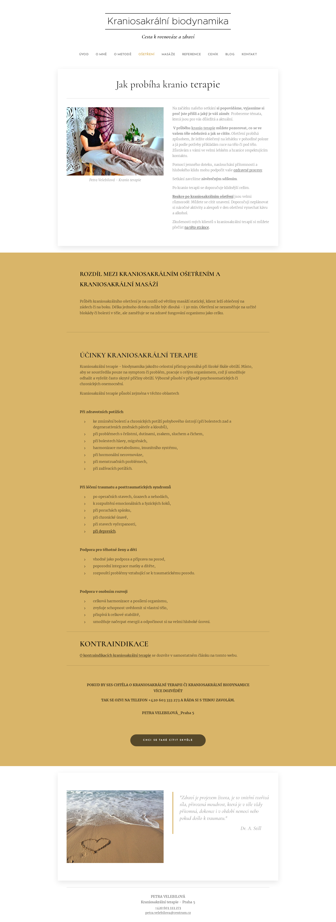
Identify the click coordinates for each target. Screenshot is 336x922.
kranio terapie (203, 128)
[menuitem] (77, 54)
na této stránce (197, 227)
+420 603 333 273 (168, 908)
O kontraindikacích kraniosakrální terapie (115, 655)
